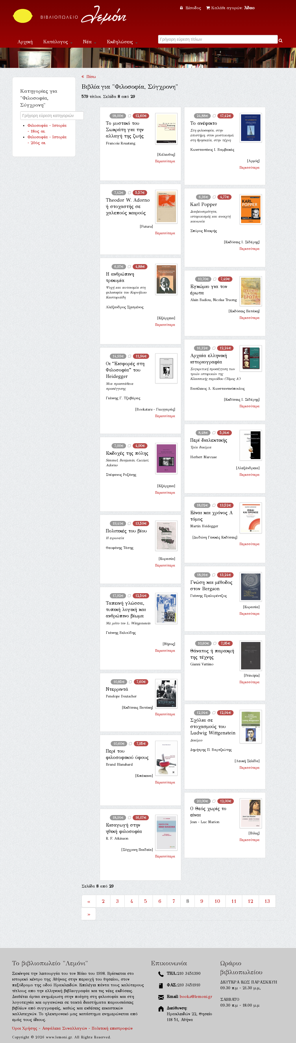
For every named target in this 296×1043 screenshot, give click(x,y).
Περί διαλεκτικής (208, 440)
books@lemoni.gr (196, 996)
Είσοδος (191, 7)
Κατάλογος (58, 41)
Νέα (89, 41)
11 (233, 901)
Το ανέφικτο (203, 123)
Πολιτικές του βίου (126, 531)
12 (250, 901)
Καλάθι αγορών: (230, 7)
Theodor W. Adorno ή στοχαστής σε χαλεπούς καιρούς (128, 206)
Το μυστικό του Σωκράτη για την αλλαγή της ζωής (125, 129)
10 (217, 901)
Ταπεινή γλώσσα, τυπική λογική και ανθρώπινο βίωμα (126, 609)
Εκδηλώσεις (122, 41)
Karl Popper (203, 204)
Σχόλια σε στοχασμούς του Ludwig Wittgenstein (213, 726)
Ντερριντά (117, 689)
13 (267, 901)
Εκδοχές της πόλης (127, 453)
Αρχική (25, 41)
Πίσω (89, 76)
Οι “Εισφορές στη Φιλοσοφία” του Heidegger (125, 370)
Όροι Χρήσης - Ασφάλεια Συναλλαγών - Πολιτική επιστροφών (72, 1028)
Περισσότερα (165, 161)
